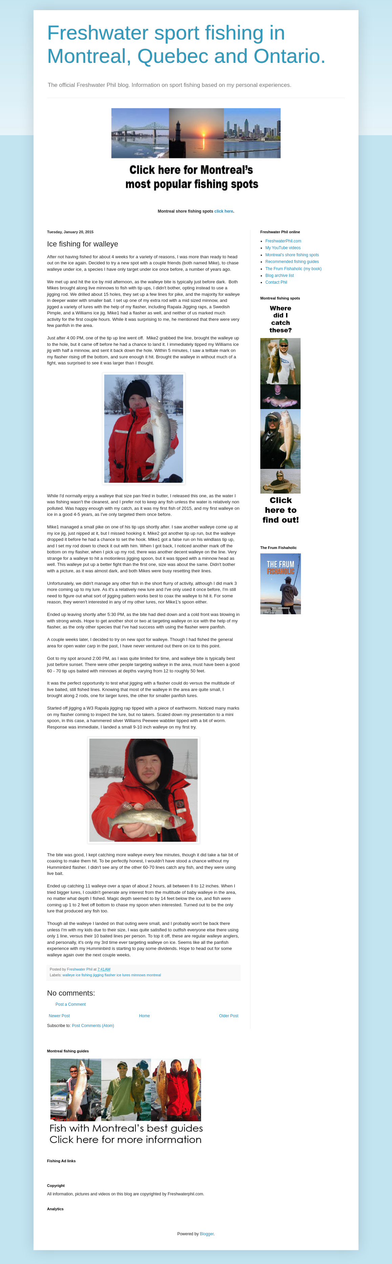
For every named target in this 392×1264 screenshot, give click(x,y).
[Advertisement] (170, 1169)
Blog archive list (279, 275)
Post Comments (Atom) (93, 1025)
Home (144, 1015)
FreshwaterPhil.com (283, 241)
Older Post (228, 1015)
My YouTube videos (283, 247)
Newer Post (59, 1015)
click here (223, 211)
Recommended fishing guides (292, 261)
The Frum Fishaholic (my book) (293, 268)
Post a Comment (71, 1004)
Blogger (207, 1234)
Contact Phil (276, 282)
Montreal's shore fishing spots (292, 255)
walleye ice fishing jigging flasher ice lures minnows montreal (112, 975)
